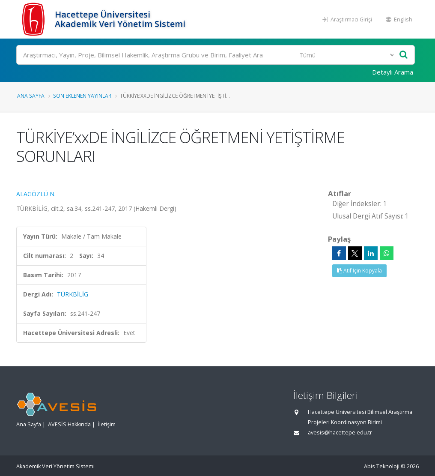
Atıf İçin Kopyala (359, 270)
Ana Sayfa (31, 95)
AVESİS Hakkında (69, 424)
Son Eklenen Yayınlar (82, 95)
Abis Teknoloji (381, 466)
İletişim (107, 424)
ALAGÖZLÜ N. (36, 194)
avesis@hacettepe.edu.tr (340, 432)
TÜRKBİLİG (72, 294)
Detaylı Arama (392, 72)
